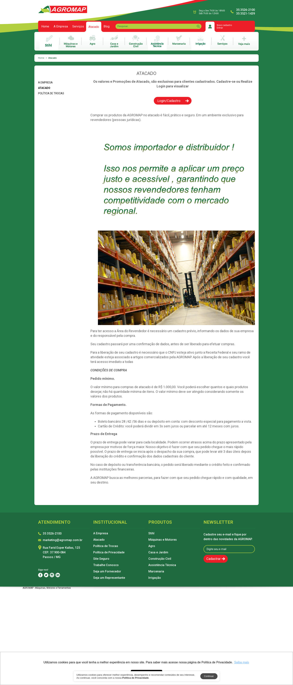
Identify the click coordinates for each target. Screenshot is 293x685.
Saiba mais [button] (241, 662)
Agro (151, 546)
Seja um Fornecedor (107, 571)
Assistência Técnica (162, 565)
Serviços (78, 26)
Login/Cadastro (169, 101)
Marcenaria (156, 571)
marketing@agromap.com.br (62, 540)
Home (45, 26)
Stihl (151, 533)
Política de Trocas (51, 93)
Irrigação (154, 578)
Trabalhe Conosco (106, 565)
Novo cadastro (224, 25)
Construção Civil (159, 558)
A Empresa (61, 26)
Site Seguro (101, 558)
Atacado (93, 28)
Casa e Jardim (158, 552)
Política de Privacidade (108, 552)
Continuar (209, 676)
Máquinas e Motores (162, 539)
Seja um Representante (109, 578)
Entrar (220, 28)
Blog (107, 26)
